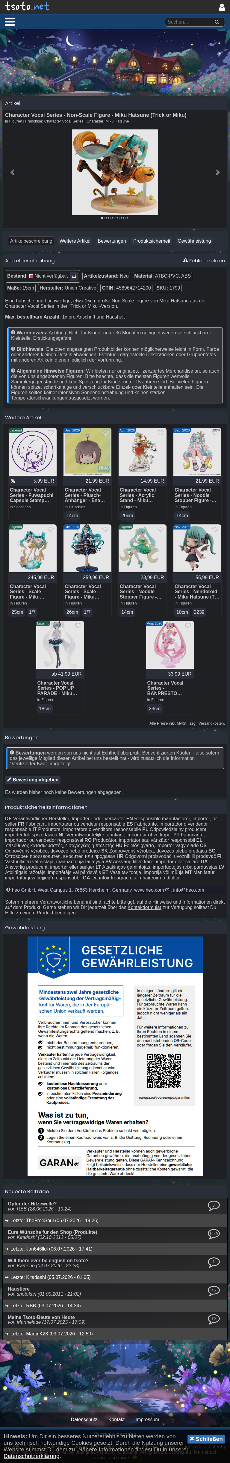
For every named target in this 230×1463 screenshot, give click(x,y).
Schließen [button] (206, 1439)
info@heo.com (188, 890)
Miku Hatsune (117, 121)
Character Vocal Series (64, 121)
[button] (10, 21)
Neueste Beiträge (27, 1191)
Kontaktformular (144, 907)
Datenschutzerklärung (32, 1456)
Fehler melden (204, 260)
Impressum (147, 1419)
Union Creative (80, 287)
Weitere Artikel (75, 241)
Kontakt (116, 1419)
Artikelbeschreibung (31, 241)
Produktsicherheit (151, 241)
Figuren (15, 121)
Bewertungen (112, 241)
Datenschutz (84, 1419)
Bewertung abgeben (32, 779)
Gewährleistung (194, 241)
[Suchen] (217, 22)
